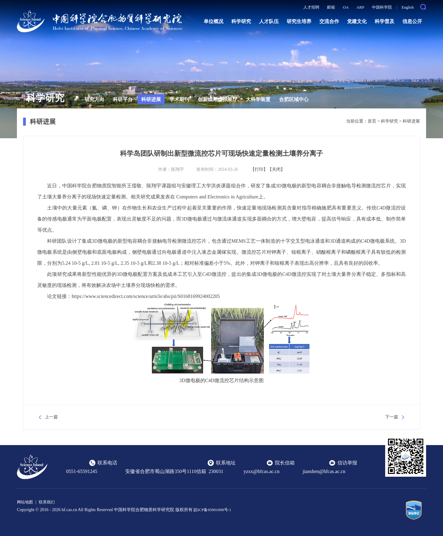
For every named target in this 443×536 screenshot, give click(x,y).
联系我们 (48, 502)
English (407, 7)
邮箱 (331, 7)
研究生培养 (299, 21)
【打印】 (259, 169)
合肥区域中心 (294, 99)
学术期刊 (179, 99)
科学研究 (241, 21)
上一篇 (51, 417)
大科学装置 (258, 99)
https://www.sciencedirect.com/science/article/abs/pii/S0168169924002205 (146, 296)
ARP (360, 7)
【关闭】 (276, 169)
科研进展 (151, 99)
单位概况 (213, 21)
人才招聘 (311, 7)
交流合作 (329, 21)
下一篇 (391, 417)
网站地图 (25, 502)
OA (346, 7)
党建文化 (357, 21)
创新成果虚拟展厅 (217, 99)
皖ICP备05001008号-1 (214, 509)
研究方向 (94, 99)
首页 (372, 121)
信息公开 (412, 21)
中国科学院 (382, 7)
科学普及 (384, 21)
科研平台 (123, 99)
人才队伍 (269, 21)
